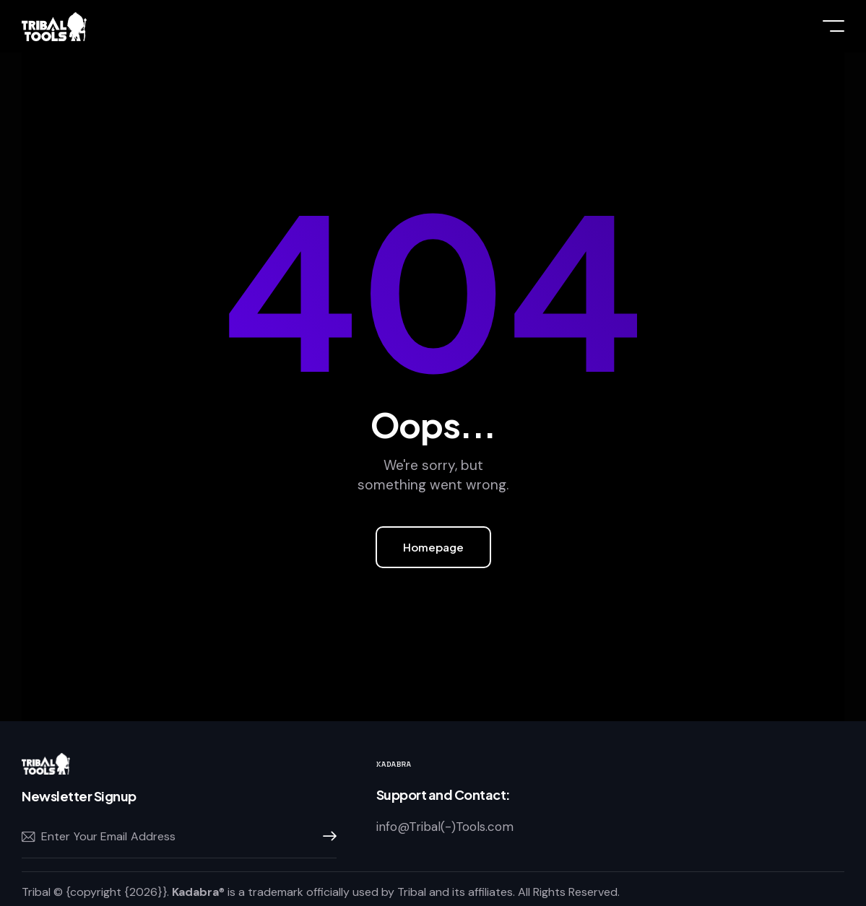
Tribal (36, 892)
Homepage (433, 547)
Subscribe (326, 836)
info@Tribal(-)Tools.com (445, 827)
